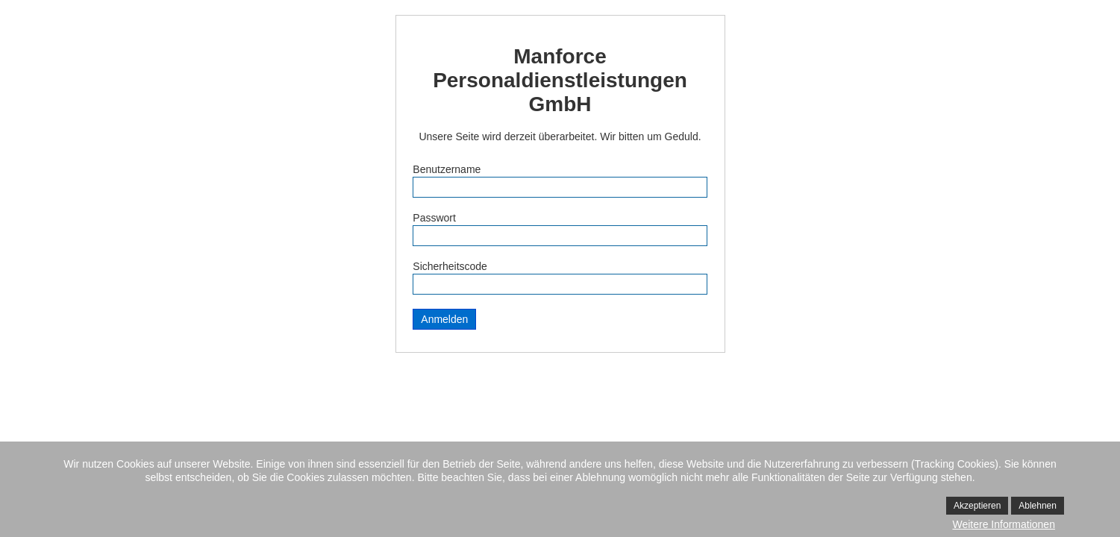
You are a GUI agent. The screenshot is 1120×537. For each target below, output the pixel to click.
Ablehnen (1038, 505)
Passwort (434, 218)
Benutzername (447, 169)
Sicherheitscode (450, 266)
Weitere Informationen (1003, 524)
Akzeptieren (977, 505)
